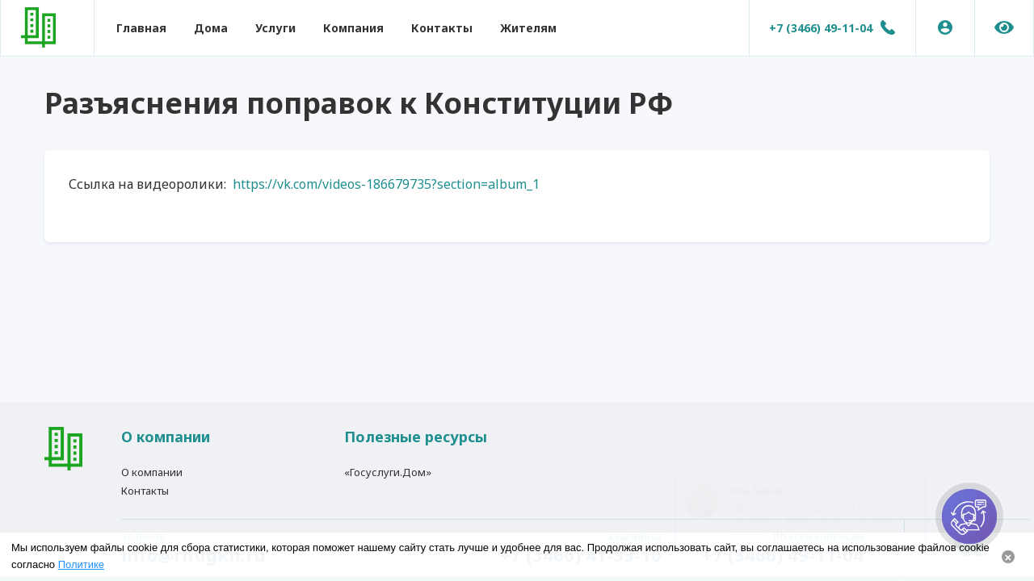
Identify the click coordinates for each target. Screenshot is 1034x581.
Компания (353, 28)
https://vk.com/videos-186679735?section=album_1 (384, 184)
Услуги (275, 28)
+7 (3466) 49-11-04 (820, 28)
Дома (211, 28)
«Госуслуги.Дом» (387, 472)
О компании (152, 472)
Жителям (528, 28)
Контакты (442, 28)
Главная (141, 28)
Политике (81, 564)
